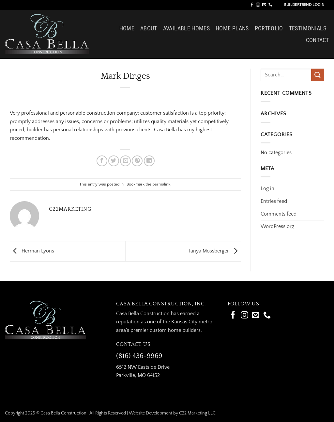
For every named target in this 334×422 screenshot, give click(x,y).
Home (126, 28)
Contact (317, 40)
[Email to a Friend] (125, 160)
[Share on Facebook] (102, 160)
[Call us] (270, 5)
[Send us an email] (264, 5)
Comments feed (278, 214)
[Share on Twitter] (113, 160)
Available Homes (186, 28)
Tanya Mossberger (214, 251)
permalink (161, 184)
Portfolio (269, 28)
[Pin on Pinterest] (137, 160)
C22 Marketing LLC (197, 413)
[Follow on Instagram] (258, 5)
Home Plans (232, 28)
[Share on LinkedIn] (149, 160)
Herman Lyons (32, 251)
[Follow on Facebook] (252, 5)
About (148, 28)
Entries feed (274, 201)
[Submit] (317, 75)
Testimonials (307, 28)
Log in (267, 188)
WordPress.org (277, 226)
